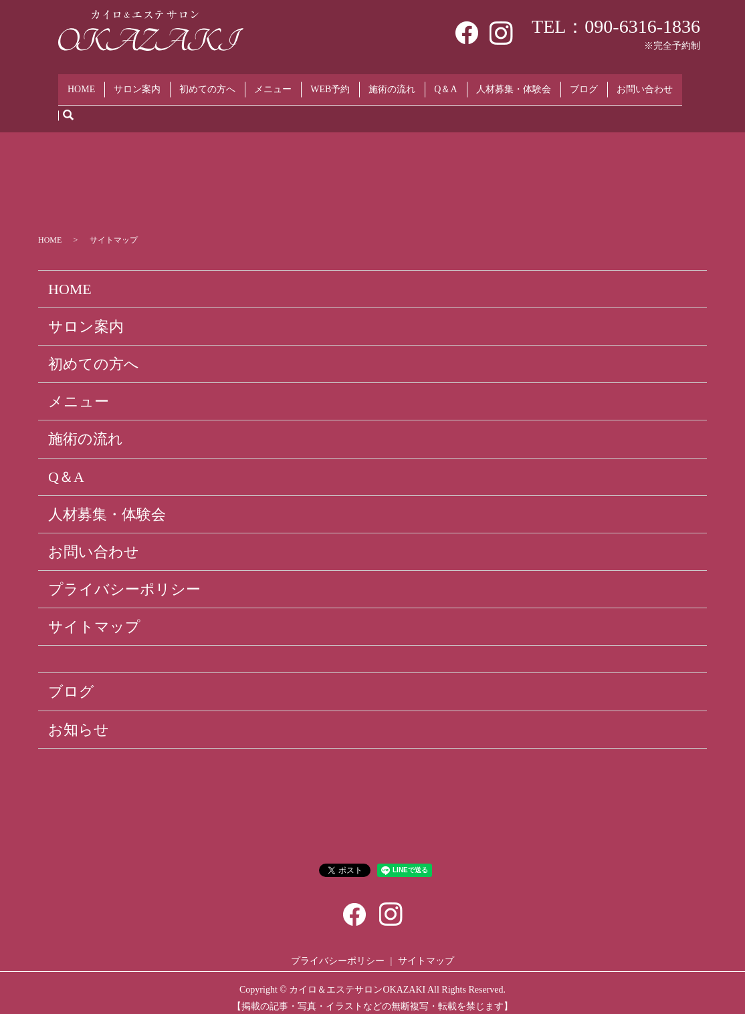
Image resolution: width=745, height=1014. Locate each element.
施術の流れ (391, 84)
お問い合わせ (645, 84)
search (68, 105)
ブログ (584, 84)
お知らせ (78, 719)
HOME (81, 84)
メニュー (273, 84)
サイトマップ (94, 616)
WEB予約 (330, 84)
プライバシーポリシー (124, 579)
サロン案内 (137, 84)
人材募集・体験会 (513, 84)
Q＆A (445, 84)
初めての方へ (207, 84)
